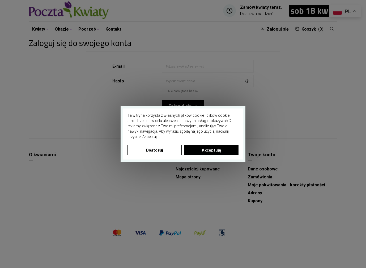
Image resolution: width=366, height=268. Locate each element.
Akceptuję (211, 150)
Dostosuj (154, 150)
